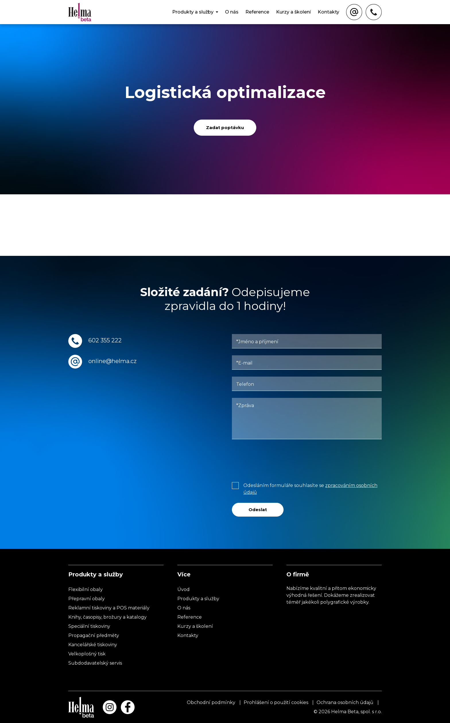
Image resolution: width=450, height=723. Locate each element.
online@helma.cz (112, 361)
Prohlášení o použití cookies (276, 702)
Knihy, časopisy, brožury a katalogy (107, 617)
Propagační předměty (93, 635)
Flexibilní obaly (85, 589)
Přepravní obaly (86, 598)
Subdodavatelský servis (95, 663)
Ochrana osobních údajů (345, 702)
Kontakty (328, 12)
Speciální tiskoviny (89, 626)
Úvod (183, 589)
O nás (231, 12)
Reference (257, 12)
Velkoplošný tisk (87, 654)
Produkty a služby (193, 12)
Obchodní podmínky (211, 702)
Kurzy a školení (293, 12)
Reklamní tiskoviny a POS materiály (109, 608)
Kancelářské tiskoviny (92, 644)
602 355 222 (105, 340)
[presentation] (275, 459)
